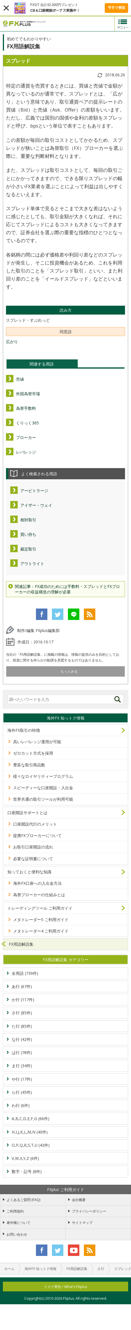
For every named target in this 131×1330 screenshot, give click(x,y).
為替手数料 (26, 408)
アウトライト (32, 563)
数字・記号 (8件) (27, 1171)
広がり (12, 341)
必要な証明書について (33, 858)
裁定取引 (28, 549)
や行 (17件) (22, 1079)
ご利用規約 (15, 1211)
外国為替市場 (28, 393)
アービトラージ (34, 490)
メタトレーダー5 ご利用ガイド (40, 919)
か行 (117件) (23, 999)
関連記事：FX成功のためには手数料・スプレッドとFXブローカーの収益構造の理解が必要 (67, 589)
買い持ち (28, 534)
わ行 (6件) (21, 1105)
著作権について (19, 1222)
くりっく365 (27, 423)
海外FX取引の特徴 (23, 730)
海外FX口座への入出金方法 (37, 883)
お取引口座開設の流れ (33, 847)
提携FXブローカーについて (37, 835)
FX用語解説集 (21, 944)
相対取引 (28, 519)
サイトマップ (82, 1222)
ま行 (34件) (22, 1065)
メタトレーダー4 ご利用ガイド (40, 931)
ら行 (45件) (22, 1092)
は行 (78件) (22, 1052)
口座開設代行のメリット (35, 824)
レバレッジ (26, 452)
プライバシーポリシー (89, 1211)
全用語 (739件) (25, 973)
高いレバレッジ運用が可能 (37, 741)
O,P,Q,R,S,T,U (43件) (31, 1145)
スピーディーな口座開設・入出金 (43, 787)
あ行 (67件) (22, 986)
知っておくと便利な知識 (29, 871)
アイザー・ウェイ (36, 505)
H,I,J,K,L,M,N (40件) (30, 1132)
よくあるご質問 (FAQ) (23, 1199)
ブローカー (26, 437)
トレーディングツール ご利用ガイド (39, 908)
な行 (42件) (22, 1039)
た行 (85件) (22, 1026)
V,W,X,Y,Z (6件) (25, 1158)
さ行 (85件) (22, 1012)
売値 (20, 379)
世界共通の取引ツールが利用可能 (43, 799)
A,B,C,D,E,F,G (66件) (30, 1118)
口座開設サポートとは (27, 812)
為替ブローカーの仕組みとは (39, 894)
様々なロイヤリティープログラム (43, 776)
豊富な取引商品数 (29, 765)
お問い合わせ (17, 1234)
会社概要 (79, 1199)
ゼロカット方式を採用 (33, 753)
